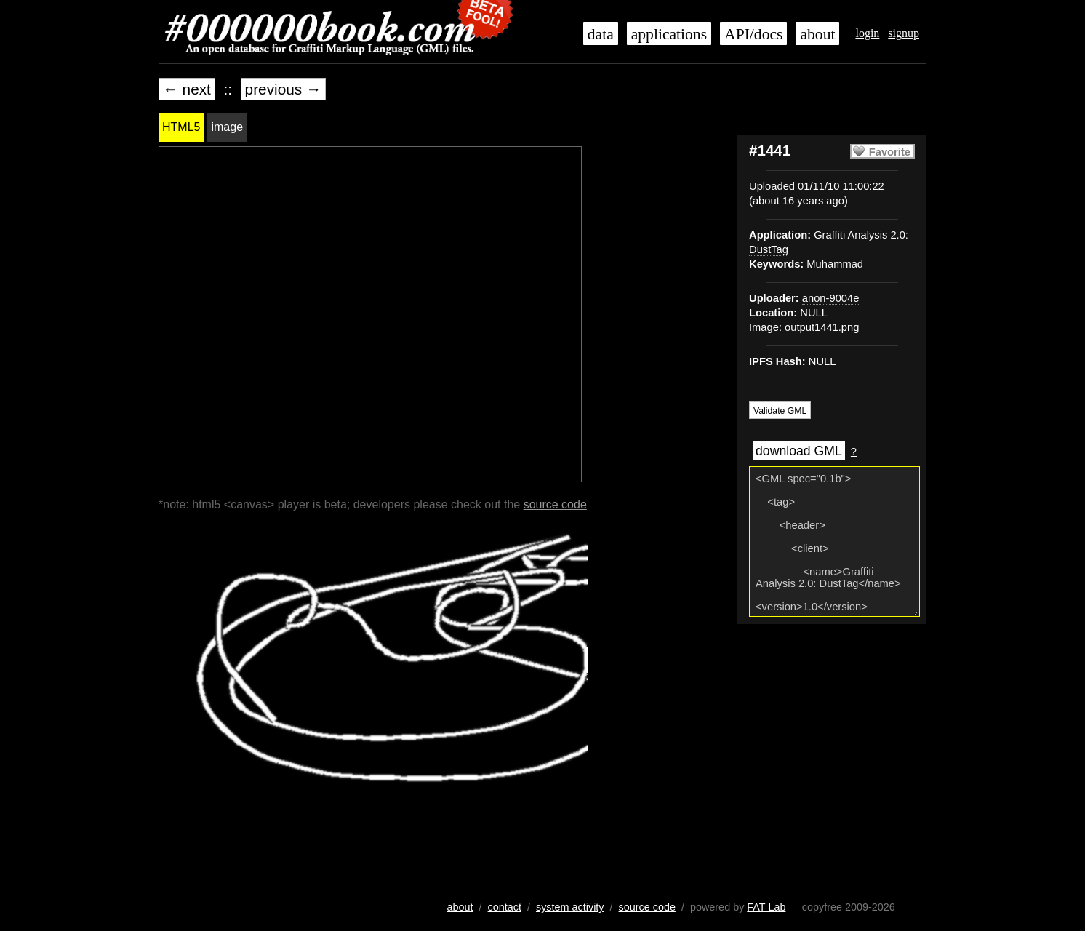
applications (669, 34)
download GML (799, 451)
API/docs (753, 34)
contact (504, 907)
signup (903, 33)
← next (187, 89)
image (227, 127)
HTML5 (181, 127)
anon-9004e (831, 298)
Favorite (889, 152)
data (601, 34)
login (867, 33)
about (817, 34)
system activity (570, 907)
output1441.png (822, 327)
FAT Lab (766, 907)
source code (555, 504)
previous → (283, 89)
